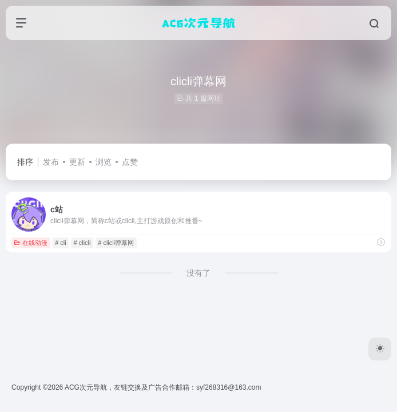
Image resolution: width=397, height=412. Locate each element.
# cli (60, 242)
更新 (77, 162)
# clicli (82, 242)
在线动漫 (30, 242)
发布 (51, 162)
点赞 (130, 162)
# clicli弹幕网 (116, 242)
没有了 (198, 273)
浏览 (104, 162)
